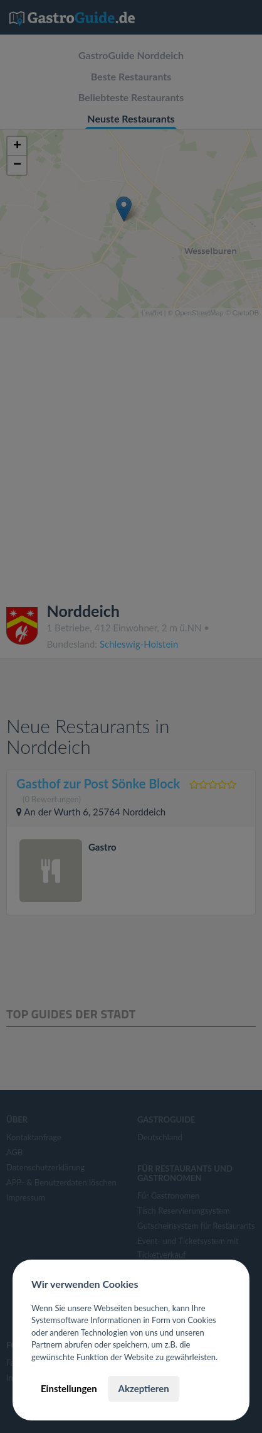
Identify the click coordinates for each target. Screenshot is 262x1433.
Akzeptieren (143, 1388)
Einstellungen (69, 1388)
